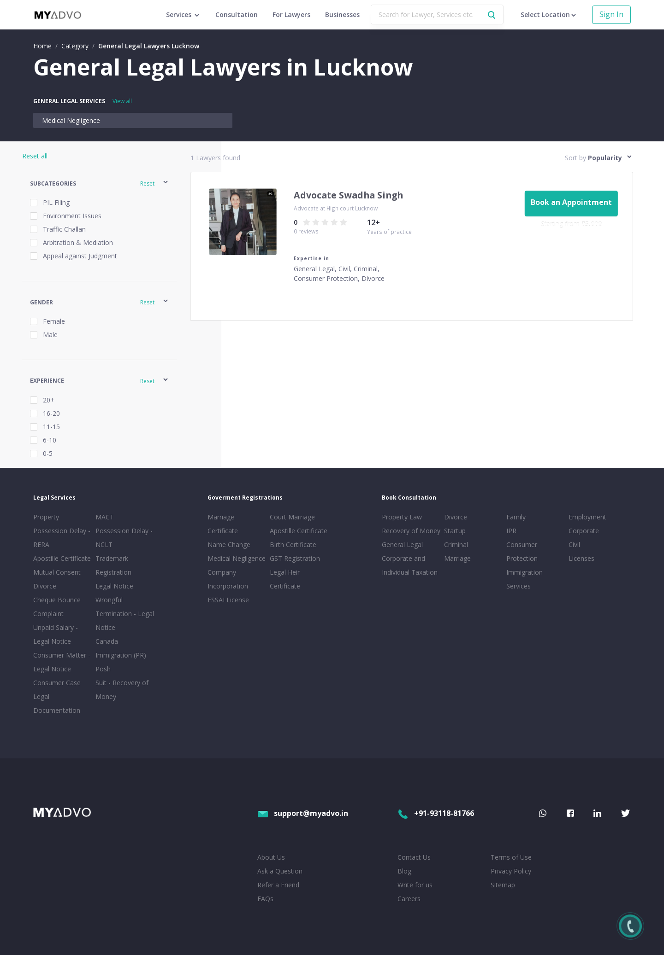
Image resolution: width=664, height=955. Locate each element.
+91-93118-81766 (435, 813)
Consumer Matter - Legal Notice (61, 662)
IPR (511, 530)
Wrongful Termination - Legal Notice (124, 613)
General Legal (402, 544)
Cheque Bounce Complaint (57, 606)
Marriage (457, 558)
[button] (99, 183)
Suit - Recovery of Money (121, 689)
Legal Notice (114, 586)
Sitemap (503, 884)
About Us (271, 857)
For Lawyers (291, 14)
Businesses (342, 14)
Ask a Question (279, 871)
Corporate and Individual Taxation (410, 565)
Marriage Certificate (223, 523)
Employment (587, 516)
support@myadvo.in (302, 813)
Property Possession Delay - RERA (61, 530)
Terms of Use (511, 857)
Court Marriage (292, 516)
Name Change (229, 544)
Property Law (402, 516)
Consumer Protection (522, 551)
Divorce (455, 516)
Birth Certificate (293, 544)
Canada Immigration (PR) (120, 648)
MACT (104, 516)
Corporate (584, 530)
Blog (404, 871)
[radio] (306, 222)
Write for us (415, 884)
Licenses (581, 558)
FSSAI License (228, 599)
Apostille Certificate (62, 558)
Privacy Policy (511, 871)
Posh (103, 668)
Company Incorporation (228, 579)
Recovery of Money (411, 530)
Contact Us (414, 857)
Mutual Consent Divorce (57, 579)
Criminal (456, 544)
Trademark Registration (113, 565)
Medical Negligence (71, 120)
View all (122, 101)
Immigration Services (524, 579)
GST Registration (295, 558)
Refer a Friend (278, 884)
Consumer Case (57, 682)
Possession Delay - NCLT (124, 537)
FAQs (265, 898)
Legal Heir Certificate (285, 579)
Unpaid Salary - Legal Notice (55, 634)
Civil (574, 544)
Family (516, 516)
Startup (455, 530)
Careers (409, 898)
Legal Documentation (56, 703)
